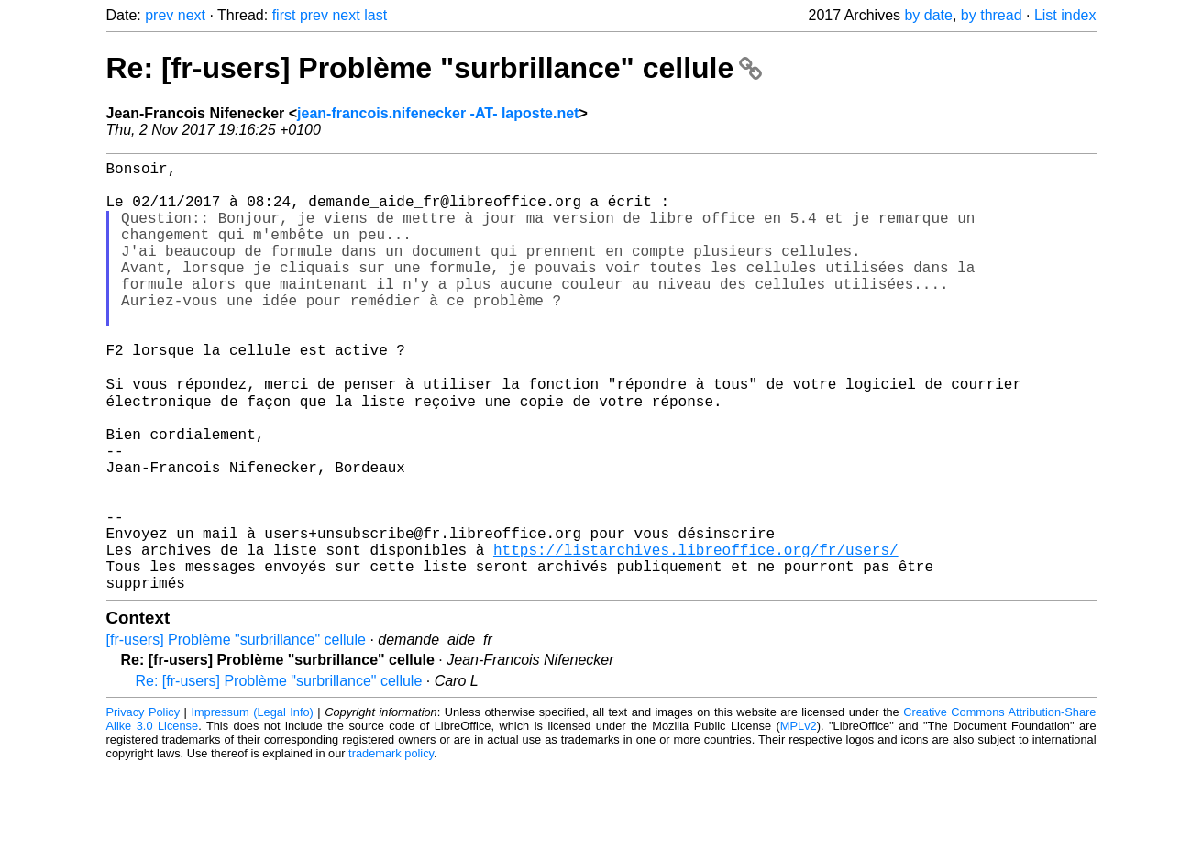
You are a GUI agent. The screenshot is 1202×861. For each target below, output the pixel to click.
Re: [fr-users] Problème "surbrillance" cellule (434, 67)
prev (159, 15)
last (375, 15)
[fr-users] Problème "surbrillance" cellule (236, 733)
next (191, 15)
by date (928, 15)
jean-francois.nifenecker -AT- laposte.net (438, 113)
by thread (991, 15)
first (284, 15)
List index (1065, 15)
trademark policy (391, 847)
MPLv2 (798, 819)
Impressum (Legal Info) (252, 805)
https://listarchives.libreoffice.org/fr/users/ (696, 635)
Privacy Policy (143, 805)
